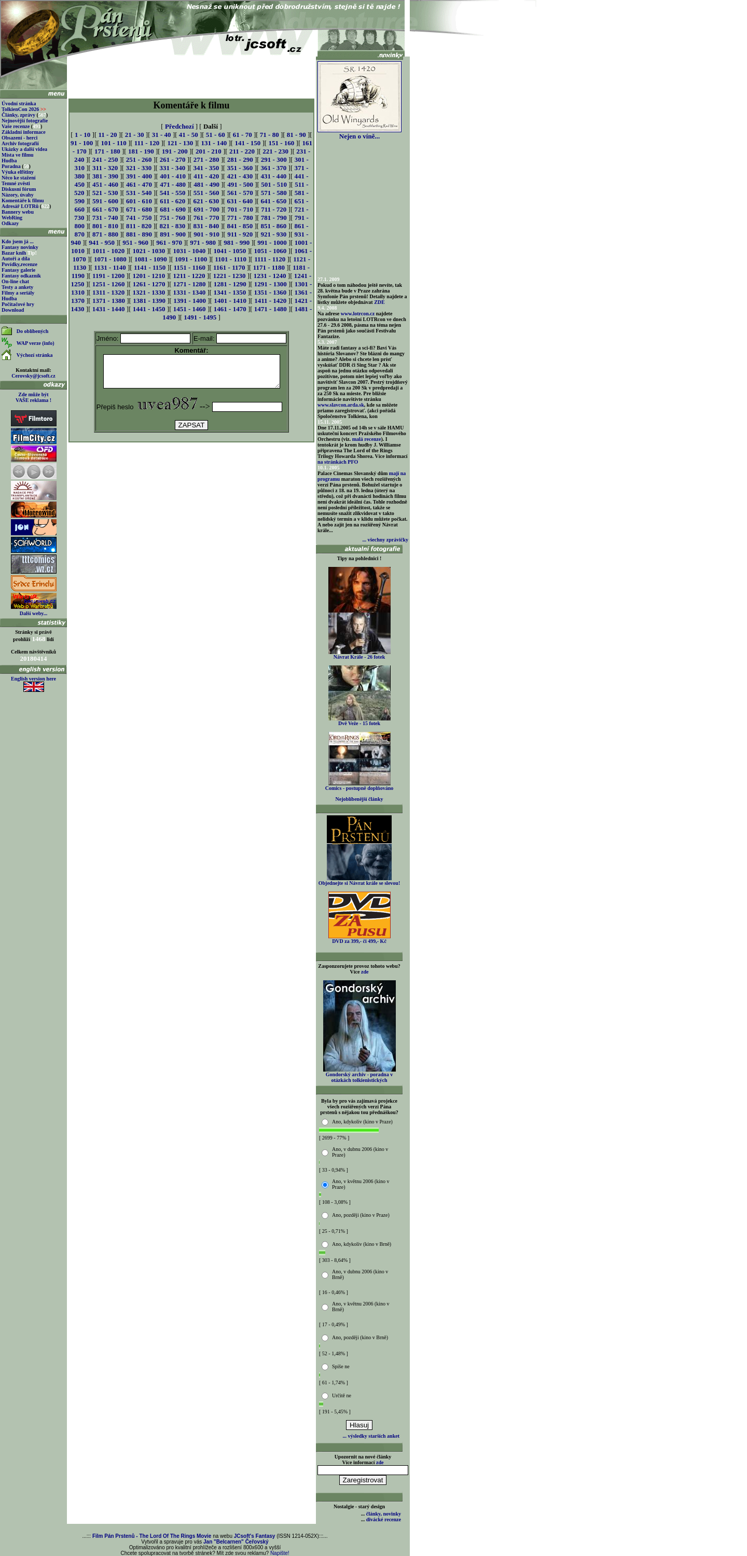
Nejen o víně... (359, 133)
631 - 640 (240, 201)
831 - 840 (206, 226)
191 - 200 (175, 151)
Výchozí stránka (35, 355)
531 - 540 (139, 193)
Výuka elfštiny (18, 172)
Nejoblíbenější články (359, 799)
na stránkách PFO (337, 462)
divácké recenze (383, 1519)
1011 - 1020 (108, 251)
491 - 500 (240, 184)
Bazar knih (14, 253)
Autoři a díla (16, 258)
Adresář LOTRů (20, 206)
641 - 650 (273, 201)
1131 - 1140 (110, 267)
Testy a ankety (17, 287)
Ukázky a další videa (24, 149)
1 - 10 (82, 134)
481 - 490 (206, 184)
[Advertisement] (191, 73)
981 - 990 (237, 242)
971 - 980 (203, 242)
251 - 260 (139, 159)
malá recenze (366, 439)
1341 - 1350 (229, 292)
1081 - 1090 (150, 259)
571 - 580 (274, 193)
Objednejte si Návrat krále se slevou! (359, 881)
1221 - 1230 (229, 276)
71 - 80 (269, 134)
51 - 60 (215, 134)
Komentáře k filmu (23, 200)
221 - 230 (275, 151)
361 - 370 (273, 168)
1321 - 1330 (148, 292)
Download (13, 310)
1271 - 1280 (189, 284)
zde (364, 972)
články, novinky (383, 1514)
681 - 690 (173, 209)
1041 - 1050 (229, 251)
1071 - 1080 (110, 259)
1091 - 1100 (191, 259)
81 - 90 (296, 134)
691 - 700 (206, 209)
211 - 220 (242, 151)
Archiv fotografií (20, 143)
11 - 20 (107, 134)
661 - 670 (105, 209)
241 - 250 (105, 159)
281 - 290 (240, 159)
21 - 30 (134, 134)
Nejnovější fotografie (25, 120)
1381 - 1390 (149, 300)
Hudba (9, 160)
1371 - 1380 (108, 300)
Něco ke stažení (19, 177)
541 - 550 (173, 193)
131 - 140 (214, 143)
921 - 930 (273, 234)
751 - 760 (173, 217)
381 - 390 (105, 176)
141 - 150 (247, 143)
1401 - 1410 (230, 300)
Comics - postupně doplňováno (359, 786)
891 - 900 (173, 234)
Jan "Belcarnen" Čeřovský (236, 1542)
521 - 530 (105, 193)
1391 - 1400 (189, 300)
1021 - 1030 (148, 251)
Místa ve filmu (18, 155)
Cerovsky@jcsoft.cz (33, 376)
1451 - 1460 (189, 309)
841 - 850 (240, 226)
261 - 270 (173, 159)
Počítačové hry (18, 304)
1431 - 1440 (108, 309)
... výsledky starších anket (371, 1436)
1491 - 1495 (200, 317)
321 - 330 (138, 168)
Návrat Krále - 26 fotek (359, 654)
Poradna (11, 166)
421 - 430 (240, 176)
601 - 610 (139, 201)
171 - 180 (107, 151)
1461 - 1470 (230, 309)
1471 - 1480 (270, 309)
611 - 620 (172, 201)
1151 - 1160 (189, 267)
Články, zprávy (18, 115)
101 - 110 (114, 143)
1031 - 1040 (189, 251)
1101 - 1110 (230, 259)
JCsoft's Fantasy (254, 1536)
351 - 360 (240, 168)
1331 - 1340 (189, 292)
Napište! (279, 1553)
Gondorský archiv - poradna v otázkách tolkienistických (359, 1075)
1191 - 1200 (108, 276)
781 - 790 (274, 217)
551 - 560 (206, 193)
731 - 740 (105, 217)
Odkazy (10, 223)
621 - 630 (206, 201)
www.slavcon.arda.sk (340, 405)
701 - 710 (240, 209)
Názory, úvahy (18, 195)
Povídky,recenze (19, 264)
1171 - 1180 (269, 267)
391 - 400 (139, 176)
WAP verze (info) (35, 343)
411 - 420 (206, 176)
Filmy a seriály (18, 293)
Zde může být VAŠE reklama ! (33, 397)
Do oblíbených (32, 331)
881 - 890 (139, 234)
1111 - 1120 (269, 259)
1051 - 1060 (270, 251)
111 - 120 (146, 143)
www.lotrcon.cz (358, 313)
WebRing (12, 217)
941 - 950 (102, 242)
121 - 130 (180, 143)
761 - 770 (206, 217)
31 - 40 (161, 134)
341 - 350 (206, 168)
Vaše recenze (16, 126)
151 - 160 (281, 143)
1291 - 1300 (270, 284)
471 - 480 (173, 184)
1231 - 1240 (270, 276)
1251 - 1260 (108, 284)
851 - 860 (273, 226)
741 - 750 (139, 217)
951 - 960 (135, 242)
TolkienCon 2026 (24, 109)
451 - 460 (105, 184)
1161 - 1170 (229, 267)
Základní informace (24, 132)
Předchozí (179, 126)
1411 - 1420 (270, 300)
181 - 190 (141, 151)
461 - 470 (139, 184)
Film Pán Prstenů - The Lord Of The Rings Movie (151, 1536)
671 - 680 (139, 209)
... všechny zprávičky (385, 540)
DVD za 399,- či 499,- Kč (359, 939)
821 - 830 (172, 226)
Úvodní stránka (19, 103)
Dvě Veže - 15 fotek (359, 721)
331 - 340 (172, 168)
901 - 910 (206, 234)
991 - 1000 (271, 242)
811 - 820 (138, 226)
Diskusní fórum (19, 189)
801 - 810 (105, 226)
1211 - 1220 (189, 276)
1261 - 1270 (149, 284)
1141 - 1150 (149, 267)
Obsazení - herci (19, 138)
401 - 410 (173, 176)
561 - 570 (240, 193)
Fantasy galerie (18, 270)
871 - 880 (105, 234)
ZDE (379, 302)
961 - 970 (169, 242)
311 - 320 (105, 168)
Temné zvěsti (16, 183)
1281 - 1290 (230, 284)
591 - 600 (105, 201)
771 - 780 (240, 217)
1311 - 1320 (108, 292)
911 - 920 (240, 234)
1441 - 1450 (149, 309)
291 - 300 (274, 159)
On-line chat (15, 281)
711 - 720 (273, 209)
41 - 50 (188, 134)
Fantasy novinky (20, 247)
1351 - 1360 (270, 292)
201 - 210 (209, 151)
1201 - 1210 (148, 276)
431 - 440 (273, 176)
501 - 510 (274, 184)
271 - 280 (206, 159)
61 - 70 (242, 134)
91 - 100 (82, 143)
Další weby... (33, 613)
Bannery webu (18, 212)
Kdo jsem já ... (18, 241)
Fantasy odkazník (21, 276)
